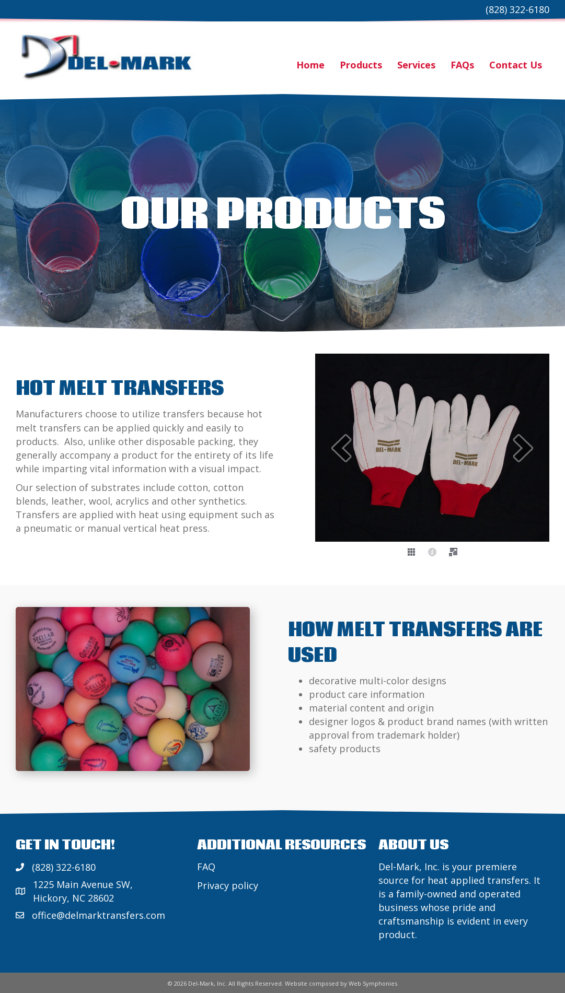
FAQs (462, 65)
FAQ (206, 866)
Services (416, 65)
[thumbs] (411, 552)
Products (361, 65)
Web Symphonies (373, 983)
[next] (523, 448)
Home (310, 65)
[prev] (341, 448)
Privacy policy (227, 885)
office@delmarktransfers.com (98, 915)
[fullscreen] (453, 552)
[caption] (432, 552)
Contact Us (515, 65)
